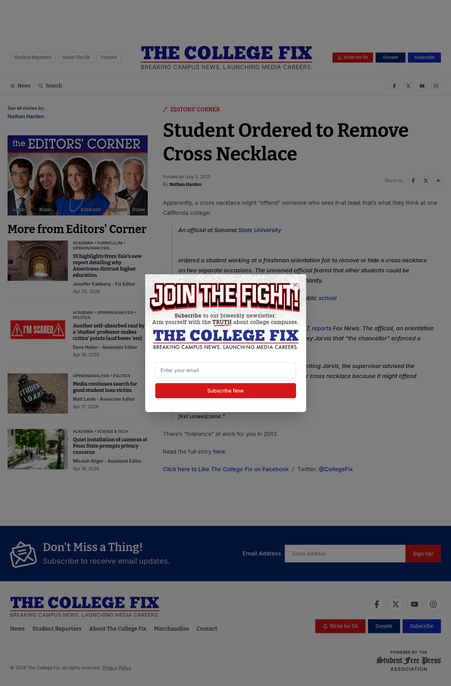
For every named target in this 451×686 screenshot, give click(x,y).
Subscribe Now (225, 391)
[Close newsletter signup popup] (295, 285)
